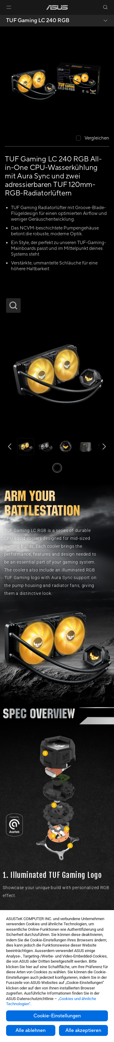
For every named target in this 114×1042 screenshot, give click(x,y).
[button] (9, 7)
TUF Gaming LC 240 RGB (37, 20)
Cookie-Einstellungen (57, 1016)
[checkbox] (92, 138)
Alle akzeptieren (83, 1030)
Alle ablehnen (31, 1030)
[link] (57, 7)
